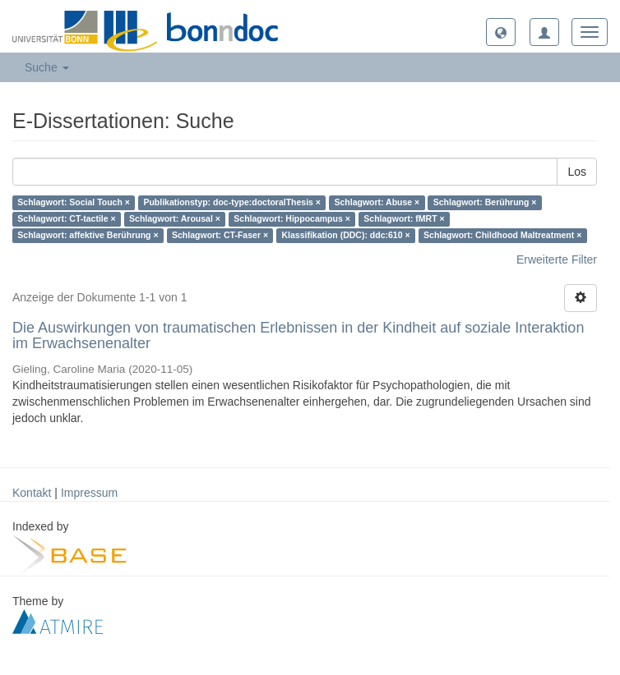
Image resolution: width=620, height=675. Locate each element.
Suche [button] (47, 67)
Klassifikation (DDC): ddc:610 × (346, 236)
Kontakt (31, 492)
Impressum (89, 492)
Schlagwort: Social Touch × (73, 203)
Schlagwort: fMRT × (403, 219)
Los (576, 171)
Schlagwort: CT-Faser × (220, 236)
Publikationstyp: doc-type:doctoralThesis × (232, 203)
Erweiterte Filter (556, 259)
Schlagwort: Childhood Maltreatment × (502, 236)
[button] (501, 32)
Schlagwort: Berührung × (485, 203)
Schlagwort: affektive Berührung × (87, 236)
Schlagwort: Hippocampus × (291, 219)
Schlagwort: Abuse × (376, 203)
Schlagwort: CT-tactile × (66, 219)
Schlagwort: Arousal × (174, 219)
